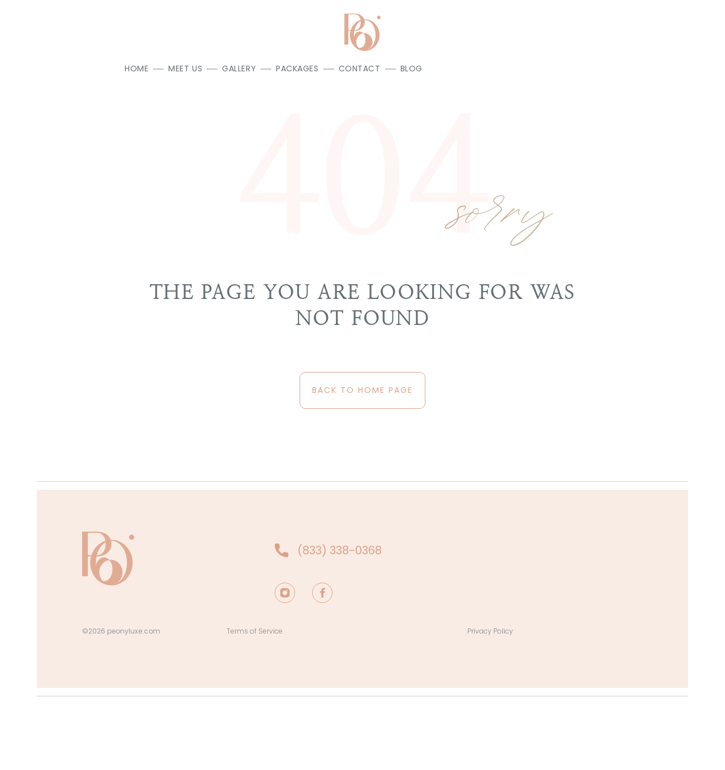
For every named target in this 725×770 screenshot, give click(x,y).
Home (136, 68)
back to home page (362, 390)
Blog (411, 68)
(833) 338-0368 (339, 550)
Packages (297, 68)
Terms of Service (255, 631)
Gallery (239, 68)
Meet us (185, 68)
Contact (360, 68)
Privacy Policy (490, 631)
